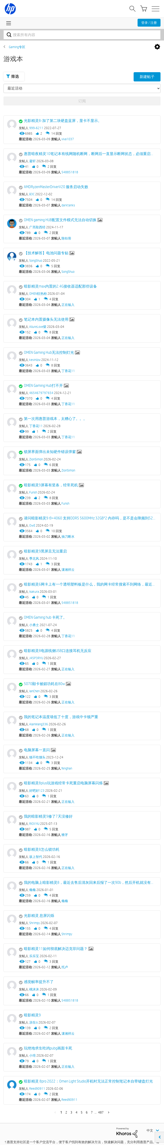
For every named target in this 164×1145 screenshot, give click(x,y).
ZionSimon (68, 470)
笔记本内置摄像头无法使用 (46, 319)
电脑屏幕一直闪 (37, 750)
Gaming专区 (17, 47)
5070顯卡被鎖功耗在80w (44, 684)
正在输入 (67, 305)
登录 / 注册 (149, 23)
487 (101, 1112)
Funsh (65, 503)
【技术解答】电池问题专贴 (46, 253)
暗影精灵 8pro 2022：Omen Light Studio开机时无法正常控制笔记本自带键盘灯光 (88, 1081)
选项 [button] (157, 47)
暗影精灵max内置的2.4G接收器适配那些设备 (60, 286)
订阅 (82, 101)
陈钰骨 (66, 238)
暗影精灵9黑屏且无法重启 (45, 551)
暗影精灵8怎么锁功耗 (41, 849)
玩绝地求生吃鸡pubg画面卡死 (48, 1048)
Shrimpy (66, 934)
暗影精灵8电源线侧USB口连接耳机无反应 (57, 651)
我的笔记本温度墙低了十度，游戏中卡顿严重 (61, 717)
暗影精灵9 (32, 1015)
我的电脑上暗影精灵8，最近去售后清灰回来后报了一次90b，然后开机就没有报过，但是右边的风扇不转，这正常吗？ (90, 882)
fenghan (66, 768)
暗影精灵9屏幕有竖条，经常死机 (51, 485)
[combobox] (82, 34)
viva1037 (67, 139)
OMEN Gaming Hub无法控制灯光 (49, 352)
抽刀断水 (67, 536)
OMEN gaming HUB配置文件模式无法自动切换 (60, 220)
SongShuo (67, 272)
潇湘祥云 (67, 570)
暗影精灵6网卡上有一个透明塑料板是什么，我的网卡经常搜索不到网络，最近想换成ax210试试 (90, 584)
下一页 (108, 1112)
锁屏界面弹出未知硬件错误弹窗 (50, 452)
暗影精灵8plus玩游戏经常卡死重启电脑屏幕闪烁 (63, 783)
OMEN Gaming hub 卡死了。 (45, 617)
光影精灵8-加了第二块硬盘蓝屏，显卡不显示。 (63, 120)
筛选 (12, 76)
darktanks (68, 205)
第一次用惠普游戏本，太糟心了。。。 (55, 418)
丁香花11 (68, 371)
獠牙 (64, 835)
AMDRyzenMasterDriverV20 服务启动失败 (56, 187)
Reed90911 (69, 1100)
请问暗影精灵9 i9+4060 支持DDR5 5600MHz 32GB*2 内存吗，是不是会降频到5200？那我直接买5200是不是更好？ (90, 518)
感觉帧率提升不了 (39, 982)
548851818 (69, 172)
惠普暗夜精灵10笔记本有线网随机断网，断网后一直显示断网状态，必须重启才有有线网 (90, 154)
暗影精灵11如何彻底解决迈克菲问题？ (55, 948)
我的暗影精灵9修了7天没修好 (48, 816)
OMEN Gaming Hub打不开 (43, 385)
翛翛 (64, 901)
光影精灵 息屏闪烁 (39, 915)
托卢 (64, 967)
